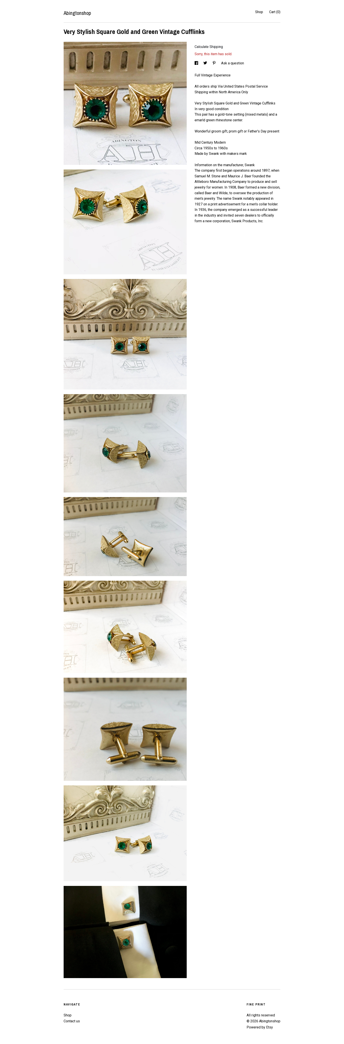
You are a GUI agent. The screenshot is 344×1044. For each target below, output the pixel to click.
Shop (259, 12)
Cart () (274, 12)
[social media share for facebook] (197, 63)
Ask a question (232, 63)
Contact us (72, 1021)
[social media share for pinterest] (214, 63)
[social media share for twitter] (205, 63)
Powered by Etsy (260, 1027)
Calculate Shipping (209, 47)
